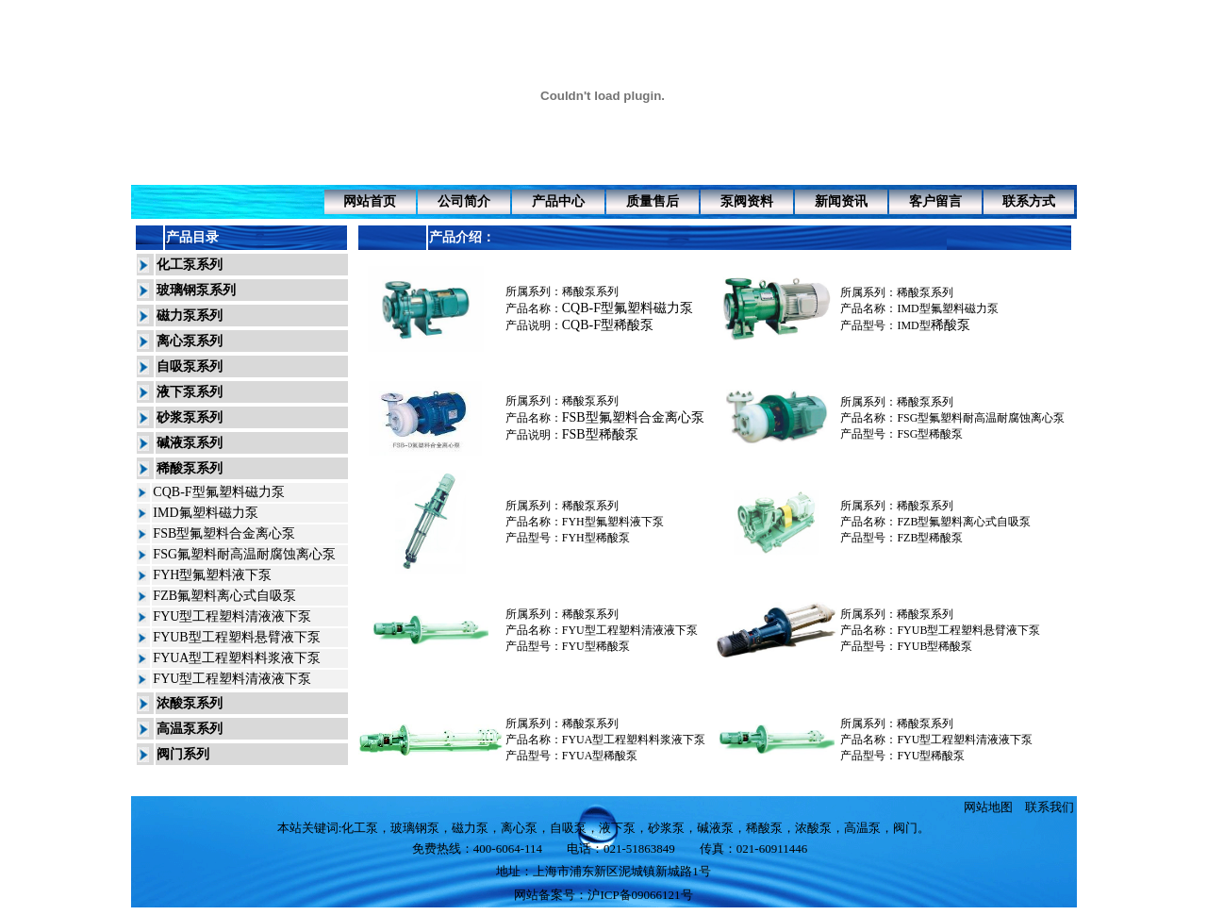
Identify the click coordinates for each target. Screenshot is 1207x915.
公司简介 (464, 201)
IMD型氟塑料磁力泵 (947, 308)
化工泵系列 (190, 265)
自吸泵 (568, 828)
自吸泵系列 (190, 366)
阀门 (905, 828)
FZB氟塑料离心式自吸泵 (224, 596)
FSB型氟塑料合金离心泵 (224, 533)
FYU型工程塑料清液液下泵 (232, 616)
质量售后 (652, 201)
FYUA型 (583, 755)
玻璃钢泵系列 (196, 290)
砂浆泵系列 (190, 417)
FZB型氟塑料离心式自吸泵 (964, 521)
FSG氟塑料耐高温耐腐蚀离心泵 (244, 554)
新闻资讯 (841, 201)
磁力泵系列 (190, 315)
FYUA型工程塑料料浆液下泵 (237, 658)
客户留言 (935, 201)
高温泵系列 (190, 729)
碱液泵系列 (190, 443)
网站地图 (988, 807)
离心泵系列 (190, 341)
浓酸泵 (813, 828)
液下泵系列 (190, 392)
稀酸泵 (950, 325)
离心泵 (519, 828)
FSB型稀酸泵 (600, 434)
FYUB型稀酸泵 (934, 646)
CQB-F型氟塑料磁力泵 (218, 492)
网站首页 (369, 201)
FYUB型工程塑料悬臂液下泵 (236, 637)
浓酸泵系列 (190, 703)
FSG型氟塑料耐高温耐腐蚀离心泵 (981, 417)
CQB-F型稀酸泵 (607, 325)
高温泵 (862, 828)
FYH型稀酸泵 (596, 537)
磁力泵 (470, 828)
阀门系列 (183, 754)
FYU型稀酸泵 (596, 646)
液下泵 (617, 828)
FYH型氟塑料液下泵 (212, 575)
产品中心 (558, 201)
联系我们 (1049, 807)
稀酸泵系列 (190, 468)
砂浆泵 (666, 828)
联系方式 (1028, 201)
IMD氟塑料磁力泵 (205, 513)
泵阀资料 (746, 201)
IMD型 (913, 325)
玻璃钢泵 (414, 828)
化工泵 (359, 828)
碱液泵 (715, 828)
